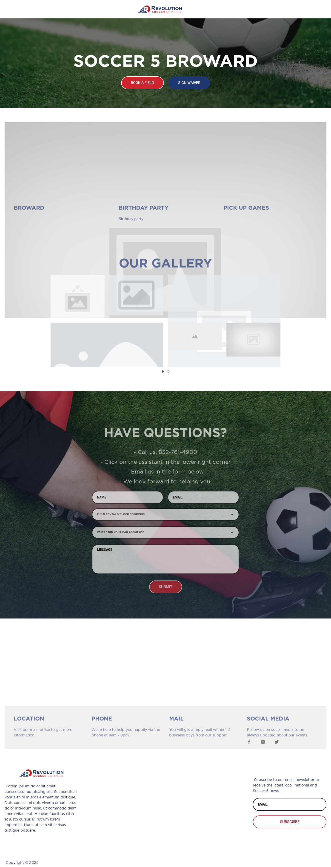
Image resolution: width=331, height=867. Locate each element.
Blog (194, 806)
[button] (163, 373)
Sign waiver (189, 83)
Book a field (142, 83)
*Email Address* (126, 806)
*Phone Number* (128, 794)
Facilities (199, 818)
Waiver (197, 794)
